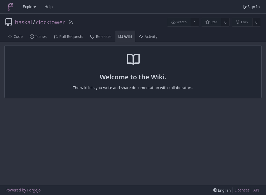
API (256, 190)
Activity (148, 36)
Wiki (125, 36)
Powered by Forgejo (23, 190)
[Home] (10, 7)
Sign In (251, 6)
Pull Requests (68, 36)
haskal (23, 22)
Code (15, 36)
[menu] (222, 190)
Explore (29, 6)
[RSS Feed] (70, 22)
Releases (100, 36)
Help (48, 6)
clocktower (50, 22)
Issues (38, 36)
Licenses (242, 190)
